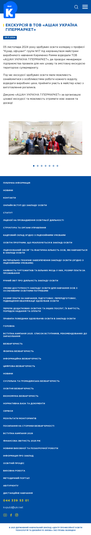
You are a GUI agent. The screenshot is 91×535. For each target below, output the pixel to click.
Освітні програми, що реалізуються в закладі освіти (37, 243)
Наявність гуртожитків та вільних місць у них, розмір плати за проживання (44, 272)
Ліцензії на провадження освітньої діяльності (33, 220)
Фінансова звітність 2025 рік (21, 441)
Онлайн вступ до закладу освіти (25, 205)
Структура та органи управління (24, 228)
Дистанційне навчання (18, 493)
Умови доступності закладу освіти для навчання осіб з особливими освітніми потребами (40, 289)
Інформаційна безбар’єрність (22, 359)
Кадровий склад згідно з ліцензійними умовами (34, 235)
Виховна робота (14, 471)
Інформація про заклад (18, 456)
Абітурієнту (10, 486)
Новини (8, 374)
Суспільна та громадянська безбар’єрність (31, 381)
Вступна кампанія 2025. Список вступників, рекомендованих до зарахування (45, 335)
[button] (33, 166)
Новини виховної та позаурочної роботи (30, 448)
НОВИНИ (8, 190)
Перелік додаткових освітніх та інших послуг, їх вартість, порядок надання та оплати (41, 310)
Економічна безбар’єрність (20, 396)
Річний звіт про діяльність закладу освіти (30, 281)
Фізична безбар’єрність (18, 351)
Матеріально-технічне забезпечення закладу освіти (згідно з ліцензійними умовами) (43, 262)
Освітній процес (13, 463)
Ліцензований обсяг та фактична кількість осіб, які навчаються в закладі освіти (45, 251)
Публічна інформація (16, 183)
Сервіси (8, 411)
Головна (9, 326)
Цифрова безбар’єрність (19, 366)
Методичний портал (16, 478)
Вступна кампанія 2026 (18, 433)
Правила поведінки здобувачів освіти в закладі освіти (39, 319)
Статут (8, 213)
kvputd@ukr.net (13, 507)
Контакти (9, 198)
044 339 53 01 (16, 500)
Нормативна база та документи (24, 404)
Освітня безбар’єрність (18, 389)
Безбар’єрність (13, 344)
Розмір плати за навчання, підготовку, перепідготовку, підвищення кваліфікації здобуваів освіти (39, 300)
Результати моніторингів (19, 418)
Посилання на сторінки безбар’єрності (28, 426)
